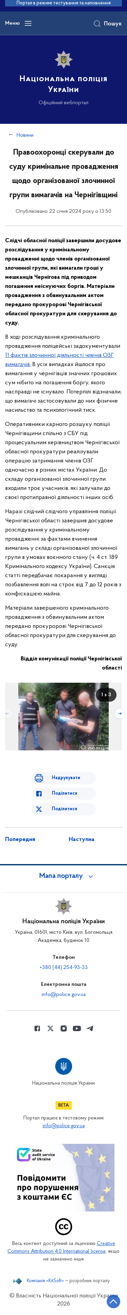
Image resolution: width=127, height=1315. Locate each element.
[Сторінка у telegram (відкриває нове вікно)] (90, 1028)
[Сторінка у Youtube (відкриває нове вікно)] (77, 1028)
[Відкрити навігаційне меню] (28, 23)
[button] (64, 876)
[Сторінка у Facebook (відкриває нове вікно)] (37, 1028)
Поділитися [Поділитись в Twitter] (64, 809)
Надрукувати (66, 777)
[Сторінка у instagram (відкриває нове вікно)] (64, 1028)
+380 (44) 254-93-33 (64, 967)
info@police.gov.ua (64, 994)
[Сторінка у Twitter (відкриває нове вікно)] (50, 1028)
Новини (25, 135)
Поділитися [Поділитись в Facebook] (64, 793)
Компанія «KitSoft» (45, 1281)
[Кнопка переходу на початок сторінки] (113, 1301)
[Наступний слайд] (119, 713)
